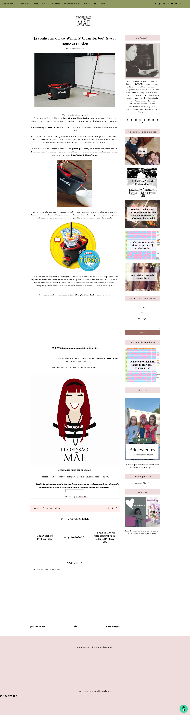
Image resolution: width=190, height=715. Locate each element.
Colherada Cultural (72, 3)
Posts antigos (113, 626)
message (142, 322)
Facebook (45, 477)
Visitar (87, 3)
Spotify (106, 477)
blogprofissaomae (102, 647)
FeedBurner (81, 496)
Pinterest (61, 477)
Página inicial (9, 3)
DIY (95, 3)
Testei (103, 3)
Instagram (71, 477)
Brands (35, 508)
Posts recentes (37, 626)
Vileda (57, 508)
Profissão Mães (41, 3)
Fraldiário (56, 3)
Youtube (89, 477)
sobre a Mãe (24, 3)
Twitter (53, 477)
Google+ (98, 477)
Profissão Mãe (46, 508)
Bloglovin (80, 477)
